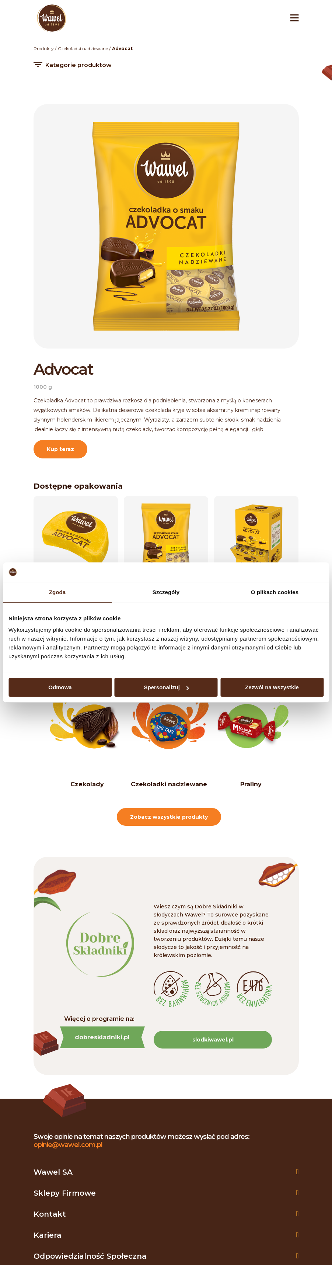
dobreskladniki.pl (102, 1037)
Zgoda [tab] (57, 592)
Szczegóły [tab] (166, 592)
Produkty (44, 48)
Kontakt (50, 1214)
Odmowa (59, 687)
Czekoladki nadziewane (83, 48)
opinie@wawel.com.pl (68, 1145)
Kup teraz (60, 449)
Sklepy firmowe (65, 1193)
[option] (87, 737)
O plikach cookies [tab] (274, 592)
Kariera (48, 1235)
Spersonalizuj (166, 687)
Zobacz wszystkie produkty (169, 817)
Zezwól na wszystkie (272, 687)
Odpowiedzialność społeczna (90, 1256)
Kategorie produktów (78, 65)
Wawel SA (53, 1172)
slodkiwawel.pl (213, 1039)
